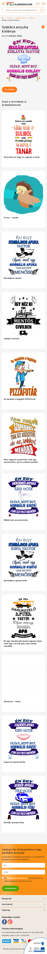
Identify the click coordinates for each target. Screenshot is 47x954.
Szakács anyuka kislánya (10, 20)
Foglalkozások (20, 18)
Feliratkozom (10, 888)
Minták (9, 18)
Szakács (32, 18)
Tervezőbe (9, 89)
